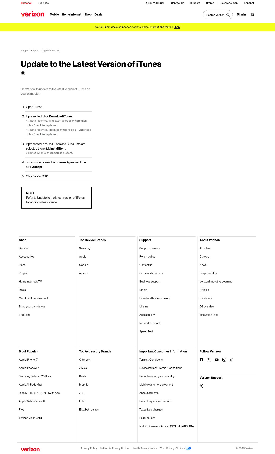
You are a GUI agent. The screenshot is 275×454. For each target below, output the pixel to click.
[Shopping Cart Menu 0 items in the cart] (252, 14)
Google (83, 264)
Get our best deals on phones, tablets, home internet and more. (133, 27)
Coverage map (229, 3)
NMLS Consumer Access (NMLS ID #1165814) (167, 426)
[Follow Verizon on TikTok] (232, 360)
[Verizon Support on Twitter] (201, 386)
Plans (22, 264)
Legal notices (147, 417)
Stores (210, 3)
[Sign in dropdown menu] (241, 14)
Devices (24, 248)
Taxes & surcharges (151, 409)
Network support (149, 323)
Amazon (84, 273)
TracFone (24, 314)
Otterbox (84, 359)
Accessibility (147, 314)
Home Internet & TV (30, 281)
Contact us (177, 3)
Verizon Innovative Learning (216, 281)
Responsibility (208, 273)
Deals (22, 289)
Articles (204, 289)
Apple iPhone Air (29, 367)
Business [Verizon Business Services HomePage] (43, 3)
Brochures (206, 298)
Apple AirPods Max (30, 384)
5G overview (207, 306)
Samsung (85, 248)
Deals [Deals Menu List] (98, 14)
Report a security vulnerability (157, 376)
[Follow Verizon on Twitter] (209, 360)
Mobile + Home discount (33, 298)
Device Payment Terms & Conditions (160, 367)
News (203, 264)
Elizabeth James (89, 409)
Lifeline (143, 306)
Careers (204, 256)
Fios (21, 409)
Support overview (149, 248)
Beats (82, 376)
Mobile (54, 14)
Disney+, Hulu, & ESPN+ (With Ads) (40, 392)
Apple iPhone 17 (28, 359)
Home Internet (71, 14)
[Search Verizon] (218, 14)
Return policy (147, 256)
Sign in (143, 289)
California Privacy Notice (114, 448)
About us (205, 248)
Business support (149, 281)
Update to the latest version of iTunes (61, 197)
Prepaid (23, 273)
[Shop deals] (177, 27)
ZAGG (83, 367)
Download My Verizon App (155, 298)
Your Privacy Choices (175, 448)
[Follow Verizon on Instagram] (224, 360)
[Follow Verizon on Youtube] (217, 360)
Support (195, 3)
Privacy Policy (89, 448)
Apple (82, 256)
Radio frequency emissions (155, 401)
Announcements (149, 392)
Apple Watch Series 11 (32, 401)
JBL (81, 392)
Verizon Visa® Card (30, 417)
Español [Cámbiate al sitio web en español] (249, 3)
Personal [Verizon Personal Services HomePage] (26, 3)
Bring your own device (32, 306)
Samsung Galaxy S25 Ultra (35, 376)
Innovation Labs (209, 314)
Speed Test (146, 331)
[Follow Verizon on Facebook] (201, 360)
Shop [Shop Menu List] (87, 14)
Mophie (83, 384)
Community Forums (151, 273)
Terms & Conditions (151, 359)
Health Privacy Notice (144, 448)
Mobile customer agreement (156, 384)
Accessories (26, 256)
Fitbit (82, 401)
